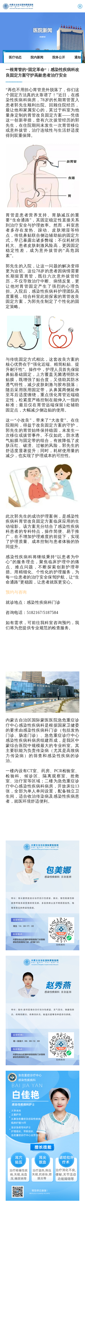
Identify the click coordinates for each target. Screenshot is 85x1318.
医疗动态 (15, 57)
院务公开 (58, 57)
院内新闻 (37, 57)
